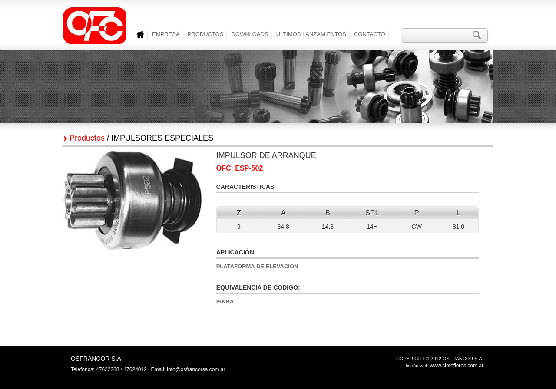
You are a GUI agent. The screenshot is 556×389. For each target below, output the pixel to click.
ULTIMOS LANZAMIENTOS (311, 34)
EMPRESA (166, 34)
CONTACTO (369, 34)
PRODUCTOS (206, 34)
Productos (87, 138)
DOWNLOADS (249, 34)
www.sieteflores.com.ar (456, 366)
